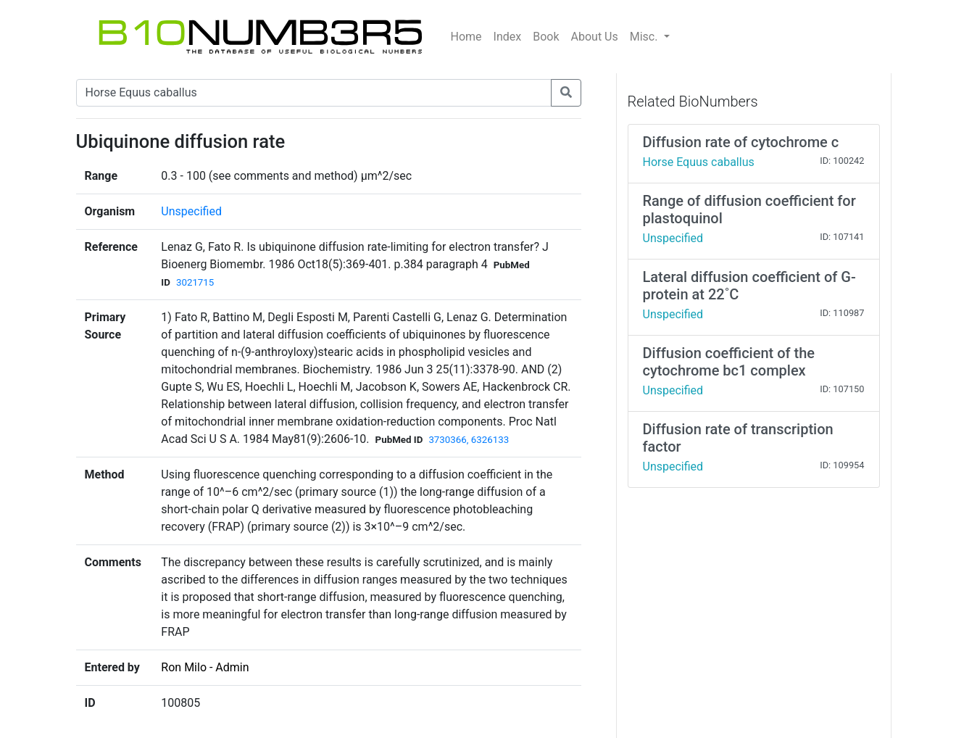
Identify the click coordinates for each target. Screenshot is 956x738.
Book (546, 36)
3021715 (195, 282)
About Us (594, 36)
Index (508, 36)
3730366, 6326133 (468, 439)
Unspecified (191, 211)
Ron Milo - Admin (205, 667)
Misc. (645, 36)
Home (466, 36)
